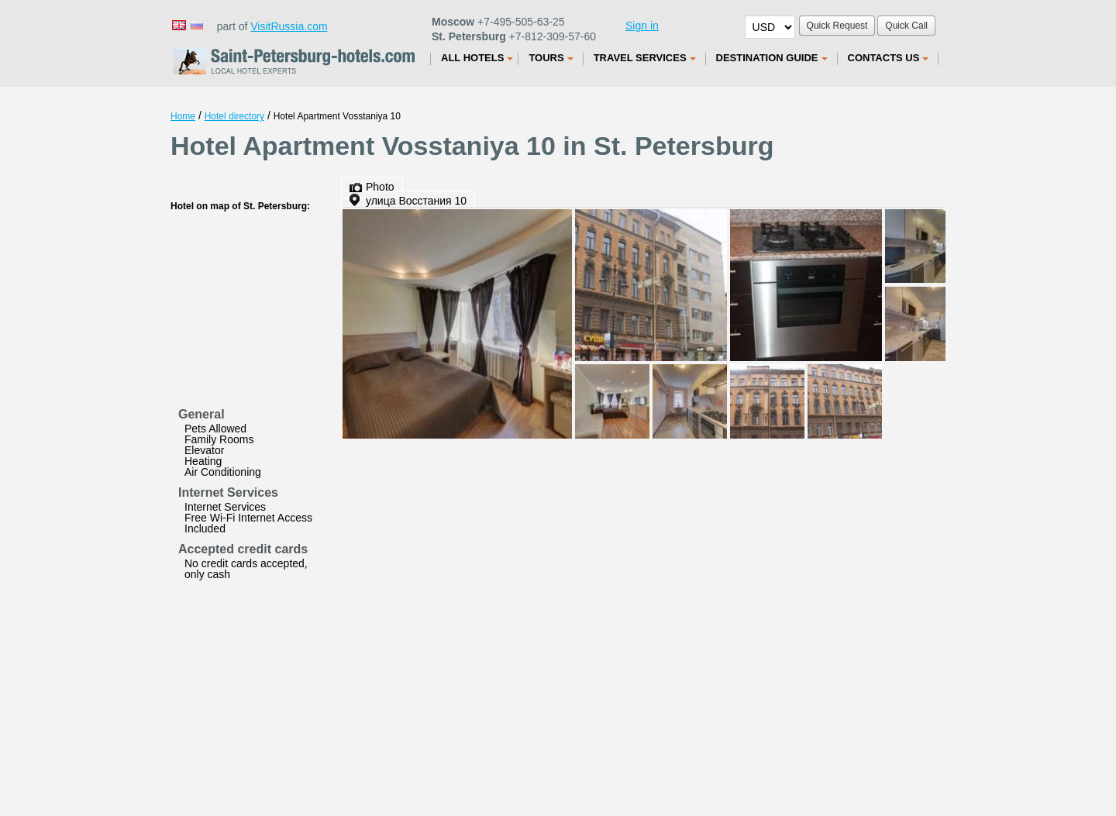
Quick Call (906, 25)
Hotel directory (234, 116)
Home (182, 116)
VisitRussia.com (288, 26)
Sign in (642, 25)
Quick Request (837, 25)
